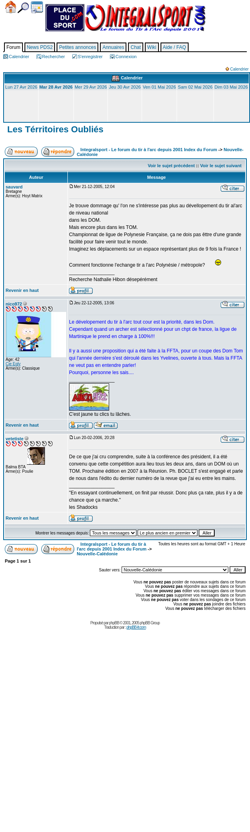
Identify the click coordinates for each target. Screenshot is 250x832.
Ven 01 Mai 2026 (159, 87)
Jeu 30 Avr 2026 (124, 87)
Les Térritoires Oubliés (54, 129)
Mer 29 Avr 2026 (91, 87)
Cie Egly (13, 364)
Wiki (152, 47)
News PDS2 (40, 47)
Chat (135, 47)
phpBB (114, 623)
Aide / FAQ (174, 47)
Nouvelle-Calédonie (97, 553)
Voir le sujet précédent (171, 165)
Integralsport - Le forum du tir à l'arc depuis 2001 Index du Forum (148, 149)
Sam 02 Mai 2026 (195, 87)
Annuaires (113, 47)
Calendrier (37, 7)
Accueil (10, 7)
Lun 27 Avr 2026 (21, 87)
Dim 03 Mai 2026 (231, 87)
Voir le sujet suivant (221, 165)
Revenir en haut (22, 290)
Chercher (23, 7)
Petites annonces (77, 47)
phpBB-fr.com (136, 627)
